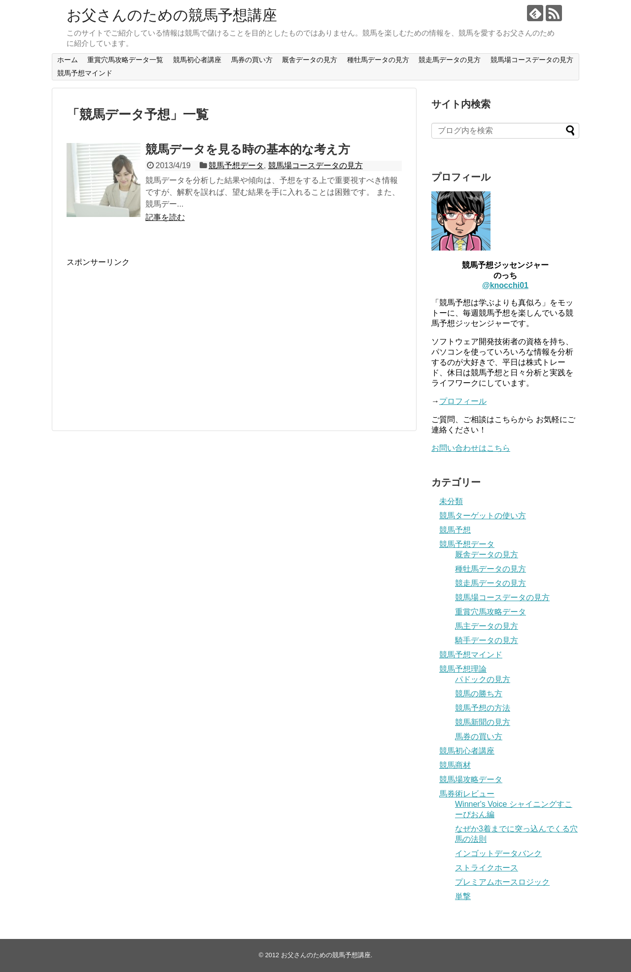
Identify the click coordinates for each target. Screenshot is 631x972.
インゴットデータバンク (498, 853)
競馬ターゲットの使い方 (482, 515)
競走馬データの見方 (450, 60)
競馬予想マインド (84, 73)
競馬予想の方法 (482, 708)
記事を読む (165, 217)
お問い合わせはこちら (470, 448)
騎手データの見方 (486, 640)
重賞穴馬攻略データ (490, 612)
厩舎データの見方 (309, 60)
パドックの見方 (482, 679)
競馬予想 (455, 530)
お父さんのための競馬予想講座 (172, 15)
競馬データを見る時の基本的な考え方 (247, 149)
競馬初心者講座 (197, 60)
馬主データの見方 (486, 626)
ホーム (67, 60)
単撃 (463, 896)
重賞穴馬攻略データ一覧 (125, 60)
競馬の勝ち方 (478, 693)
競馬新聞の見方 (482, 722)
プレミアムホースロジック (502, 882)
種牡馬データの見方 (378, 60)
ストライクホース (486, 868)
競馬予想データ (236, 165)
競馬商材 (455, 765)
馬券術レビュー (466, 794)
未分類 (451, 501)
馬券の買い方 (252, 60)
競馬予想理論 (463, 669)
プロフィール (463, 401)
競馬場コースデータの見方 (532, 60)
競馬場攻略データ (470, 779)
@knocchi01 (505, 285)
